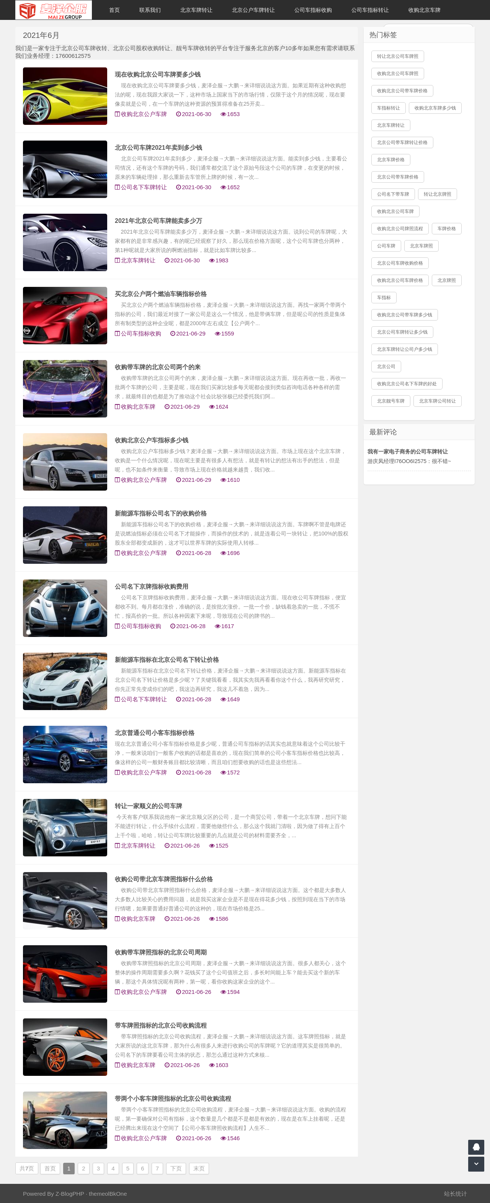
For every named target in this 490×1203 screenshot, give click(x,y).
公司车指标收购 (313, 10)
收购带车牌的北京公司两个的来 (158, 367)
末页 (199, 1168)
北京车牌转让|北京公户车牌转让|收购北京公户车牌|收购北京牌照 (53, 10)
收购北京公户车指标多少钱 (151, 440)
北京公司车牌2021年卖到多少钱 (158, 147)
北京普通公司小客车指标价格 (154, 733)
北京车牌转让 (196, 10)
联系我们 (150, 10)
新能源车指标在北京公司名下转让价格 (167, 659)
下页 (176, 1168)
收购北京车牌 (424, 10)
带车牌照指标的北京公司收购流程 (161, 1025)
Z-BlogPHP (70, 1193)
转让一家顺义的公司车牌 (148, 806)
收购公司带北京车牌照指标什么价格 (164, 879)
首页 (114, 10)
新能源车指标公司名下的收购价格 (161, 513)
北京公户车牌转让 (253, 10)
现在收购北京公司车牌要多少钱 (158, 74)
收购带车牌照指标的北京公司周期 (161, 952)
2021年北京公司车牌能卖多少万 (158, 221)
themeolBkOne (108, 1193)
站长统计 (455, 1193)
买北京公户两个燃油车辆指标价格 (161, 294)
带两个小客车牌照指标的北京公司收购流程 (173, 1098)
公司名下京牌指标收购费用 (151, 586)
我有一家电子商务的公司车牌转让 (408, 451)
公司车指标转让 (370, 10)
